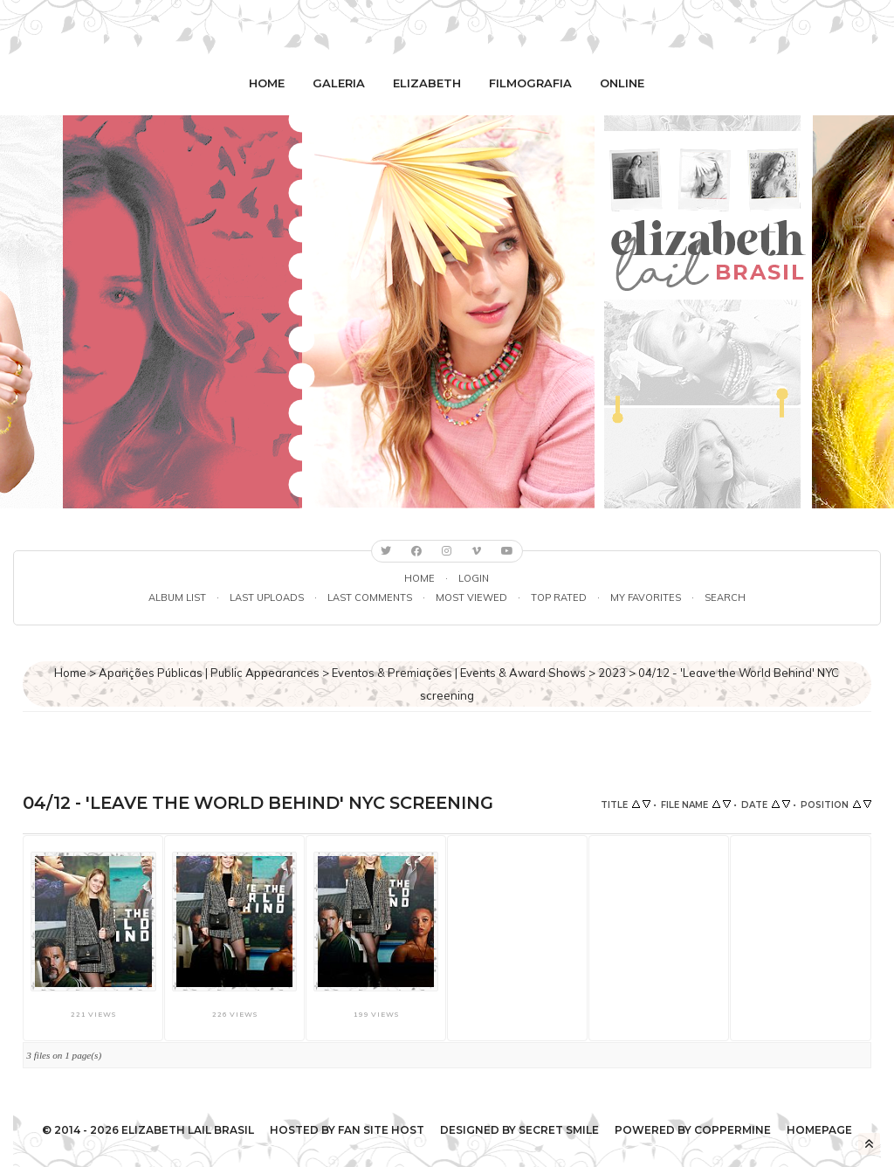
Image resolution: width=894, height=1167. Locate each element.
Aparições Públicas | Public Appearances (209, 673)
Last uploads (267, 597)
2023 (612, 673)
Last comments (369, 597)
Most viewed (471, 597)
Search (725, 597)
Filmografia (530, 83)
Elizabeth (427, 83)
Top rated (559, 597)
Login (473, 578)
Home (267, 83)
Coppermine (732, 1129)
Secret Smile (559, 1129)
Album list (177, 597)
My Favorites (645, 597)
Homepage (819, 1129)
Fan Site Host (381, 1129)
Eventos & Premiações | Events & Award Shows (459, 673)
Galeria (339, 83)
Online (622, 83)
